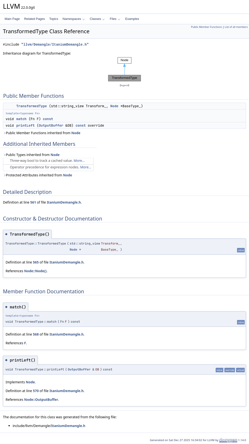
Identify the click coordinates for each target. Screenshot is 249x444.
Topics (53, 19)
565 (36, 262)
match (21, 119)
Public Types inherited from (31, 154)
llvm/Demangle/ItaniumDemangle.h (55, 44)
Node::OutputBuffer (41, 399)
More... (79, 160)
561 (33, 202)
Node (114, 106)
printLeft (25, 125)
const (48, 119)
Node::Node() (35, 271)
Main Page (12, 19)
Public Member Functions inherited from (41, 133)
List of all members (236, 27)
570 (36, 390)
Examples (132, 19)
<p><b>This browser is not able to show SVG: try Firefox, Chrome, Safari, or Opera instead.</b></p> (124, 69)
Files (115, 19)
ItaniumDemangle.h (64, 202)
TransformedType (31, 106)
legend (124, 85)
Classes (97, 19)
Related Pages (34, 19)
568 (36, 334)
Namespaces (73, 19)
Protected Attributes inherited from (37, 175)
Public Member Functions (206, 27)
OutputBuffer (51, 125)
